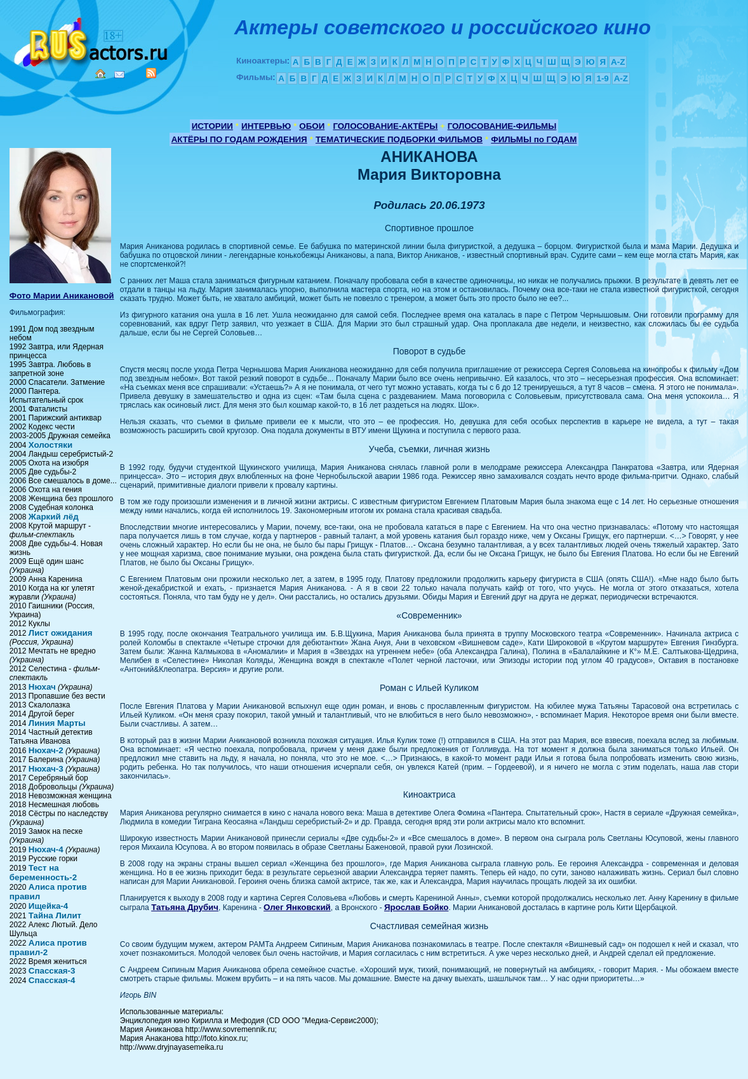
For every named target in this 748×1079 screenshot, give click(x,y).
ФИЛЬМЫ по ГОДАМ (534, 139)
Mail (119, 74)
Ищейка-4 (48, 906)
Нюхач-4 (46, 849)
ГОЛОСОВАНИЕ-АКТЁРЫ (385, 126)
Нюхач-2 (46, 750)
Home (100, 73)
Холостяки (50, 445)
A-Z (618, 62)
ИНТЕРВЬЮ (266, 126)
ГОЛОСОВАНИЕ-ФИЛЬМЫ (502, 126)
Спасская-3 (52, 970)
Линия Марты (57, 723)
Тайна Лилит (55, 915)
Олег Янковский (297, 907)
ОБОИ (311, 126)
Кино (92, 40)
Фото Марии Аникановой (62, 295)
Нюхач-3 (46, 769)
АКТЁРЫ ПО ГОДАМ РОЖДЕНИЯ (239, 139)
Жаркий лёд (54, 516)
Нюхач (42, 687)
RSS (151, 73)
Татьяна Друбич (184, 907)
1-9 (602, 78)
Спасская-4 (52, 980)
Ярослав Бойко (416, 907)
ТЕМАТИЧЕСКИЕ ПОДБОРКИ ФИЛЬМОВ (399, 139)
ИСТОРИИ (212, 126)
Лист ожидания (61, 633)
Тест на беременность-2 (43, 872)
